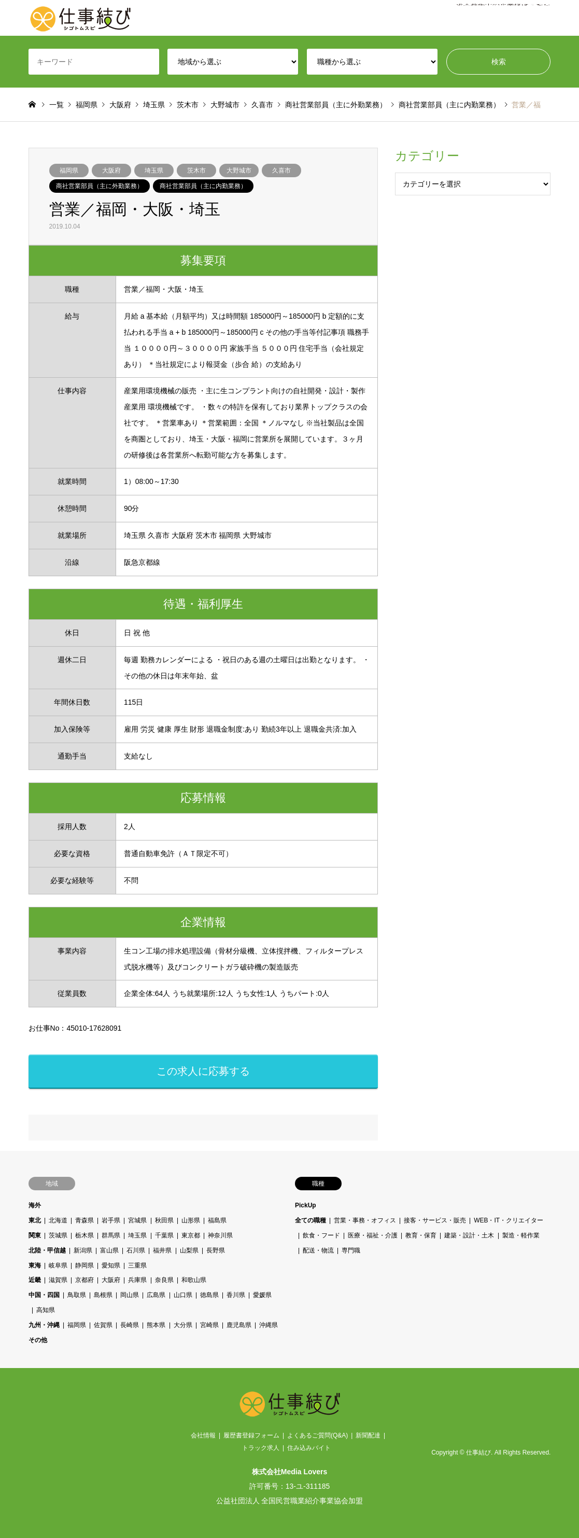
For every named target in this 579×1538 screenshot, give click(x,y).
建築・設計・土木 (469, 1235)
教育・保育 (420, 1235)
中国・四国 (44, 1295)
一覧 (56, 105)
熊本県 (156, 1325)
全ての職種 (310, 1220)
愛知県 (111, 1265)
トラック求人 (260, 1447)
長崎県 (129, 1325)
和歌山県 (193, 1280)
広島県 (156, 1295)
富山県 (109, 1250)
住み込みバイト (309, 1447)
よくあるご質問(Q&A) (317, 1435)
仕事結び (478, 1452)
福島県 (216, 1220)
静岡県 (84, 1265)
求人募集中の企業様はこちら (503, 18)
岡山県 (129, 1295)
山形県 (190, 1220)
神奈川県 (219, 1235)
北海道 (58, 1220)
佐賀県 (103, 1325)
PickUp (305, 1205)
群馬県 (111, 1235)
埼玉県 (154, 170)
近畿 (35, 1280)
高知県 (45, 1310)
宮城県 (137, 1220)
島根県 (103, 1295)
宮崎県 (209, 1325)
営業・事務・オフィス (365, 1220)
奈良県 (163, 1280)
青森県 (84, 1220)
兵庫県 (137, 1280)
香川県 (235, 1295)
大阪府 (111, 170)
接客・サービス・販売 (435, 1220)
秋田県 (163, 1220)
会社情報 (203, 1435)
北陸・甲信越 (47, 1250)
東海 (35, 1265)
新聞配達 (368, 1435)
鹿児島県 (238, 1325)
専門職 (351, 1250)
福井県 (162, 1250)
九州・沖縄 (44, 1325)
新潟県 (83, 1250)
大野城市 (239, 170)
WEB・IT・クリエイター (508, 1220)
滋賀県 (58, 1280)
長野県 (215, 1250)
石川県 (135, 1250)
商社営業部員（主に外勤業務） (99, 186)
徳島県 (209, 1295)
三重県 (137, 1265)
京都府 (84, 1280)
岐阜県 (58, 1265)
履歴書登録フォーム (251, 1435)
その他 (38, 1340)
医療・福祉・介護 (373, 1235)
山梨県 (188, 1250)
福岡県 (69, 170)
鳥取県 (76, 1295)
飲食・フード (321, 1235)
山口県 (182, 1295)
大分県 (182, 1325)
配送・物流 (318, 1250)
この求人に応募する (203, 1071)
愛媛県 (262, 1295)
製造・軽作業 (520, 1235)
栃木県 (84, 1235)
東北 (35, 1220)
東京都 (190, 1235)
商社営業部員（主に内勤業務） (203, 186)
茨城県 (58, 1235)
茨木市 (196, 170)
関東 (35, 1235)
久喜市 (281, 170)
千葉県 (163, 1235)
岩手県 (111, 1220)
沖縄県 (268, 1325)
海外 (35, 1205)
